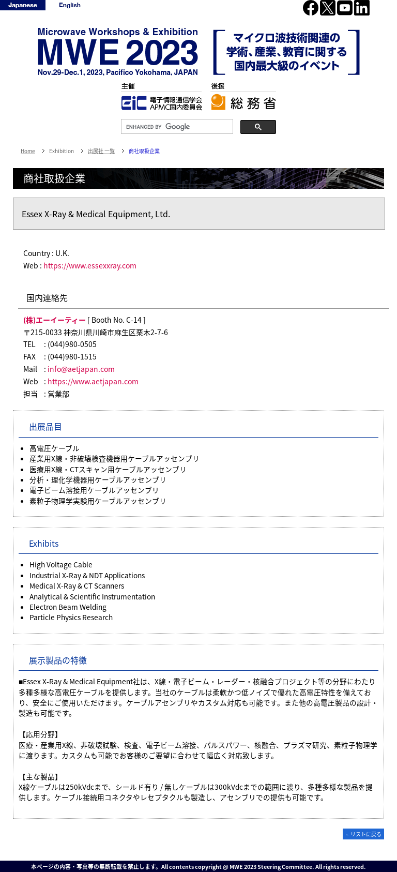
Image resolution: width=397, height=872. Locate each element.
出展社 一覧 (101, 151)
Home (28, 151)
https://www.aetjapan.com (93, 381)
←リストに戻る (363, 834)
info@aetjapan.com (81, 369)
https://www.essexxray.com (89, 265)
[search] (176, 126)
